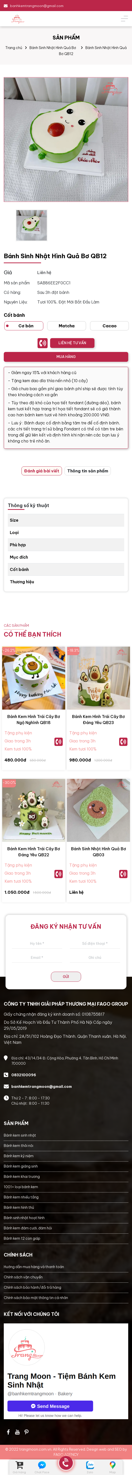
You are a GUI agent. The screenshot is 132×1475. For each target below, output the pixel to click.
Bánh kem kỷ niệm (19, 1156)
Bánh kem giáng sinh (21, 1166)
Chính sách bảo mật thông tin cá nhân (36, 1297)
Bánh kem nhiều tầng (21, 1197)
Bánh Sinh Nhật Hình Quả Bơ (52, 48)
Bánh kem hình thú (19, 1207)
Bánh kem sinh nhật (20, 1135)
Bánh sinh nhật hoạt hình (24, 1218)
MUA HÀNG (66, 356)
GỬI (66, 976)
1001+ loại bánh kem (21, 1187)
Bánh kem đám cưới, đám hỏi (28, 1228)
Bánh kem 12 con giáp (22, 1238)
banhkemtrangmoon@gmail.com (36, 6)
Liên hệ (76, 892)
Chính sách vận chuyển (23, 1277)
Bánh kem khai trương (22, 1176)
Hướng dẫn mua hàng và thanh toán (34, 1267)
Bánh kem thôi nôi (18, 1145)
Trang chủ (13, 48)
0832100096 (23, 1075)
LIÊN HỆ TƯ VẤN (72, 343)
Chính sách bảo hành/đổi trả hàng (32, 1287)
